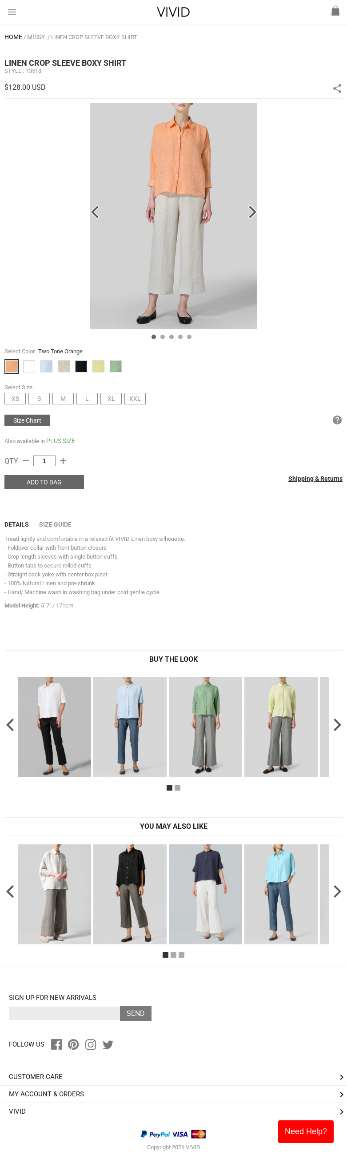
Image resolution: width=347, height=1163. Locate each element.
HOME (13, 36)
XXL (135, 398)
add (63, 461)
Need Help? (306, 1131)
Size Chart (27, 420)
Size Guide (55, 524)
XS (15, 398)
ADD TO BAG (44, 482)
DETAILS (16, 524)
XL (111, 398)
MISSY (36, 36)
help (337, 420)
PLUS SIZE (60, 440)
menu (12, 12)
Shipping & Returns (315, 478)
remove (25, 461)
